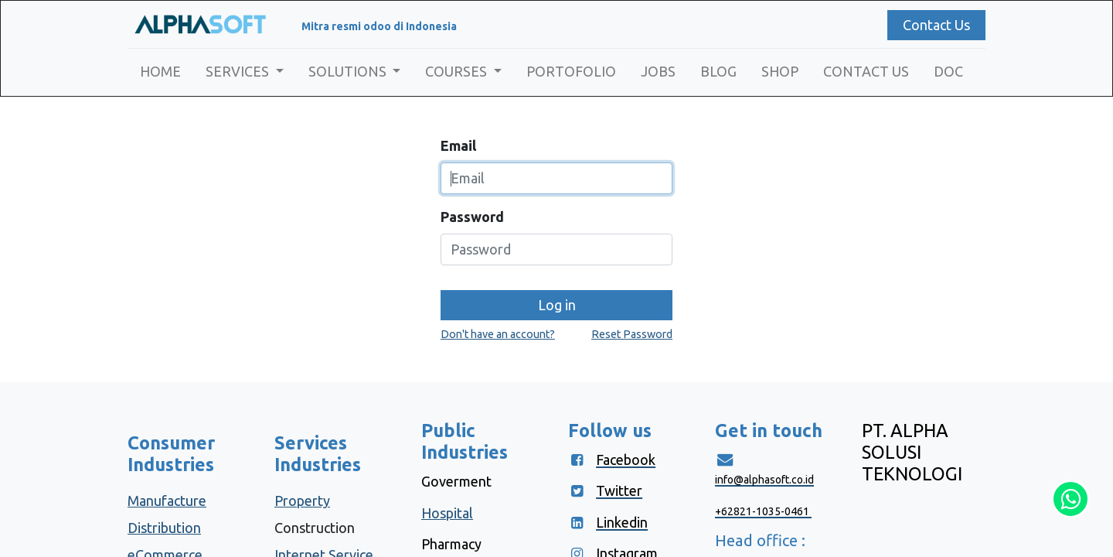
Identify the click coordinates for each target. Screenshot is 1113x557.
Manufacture (167, 500)
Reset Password (631, 334)
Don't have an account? (498, 334)
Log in (557, 305)
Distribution (164, 527)
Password (472, 216)
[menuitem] (160, 71)
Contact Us (936, 24)
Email (458, 145)
